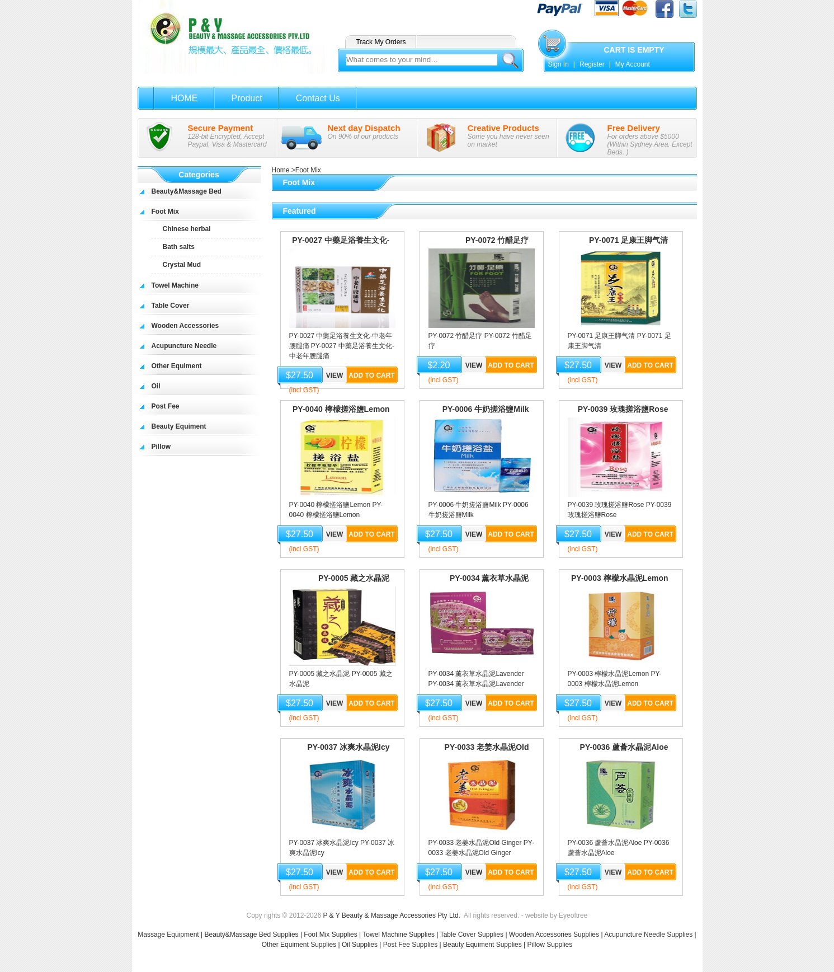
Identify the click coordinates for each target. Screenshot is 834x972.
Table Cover (171, 305)
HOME (184, 98)
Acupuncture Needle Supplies (648, 934)
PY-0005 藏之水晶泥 (354, 578)
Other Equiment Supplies (299, 944)
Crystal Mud (182, 265)
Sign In (558, 64)
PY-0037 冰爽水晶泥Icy (348, 747)
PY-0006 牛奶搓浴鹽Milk (485, 409)
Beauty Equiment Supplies (482, 944)
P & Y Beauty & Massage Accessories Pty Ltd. (391, 915)
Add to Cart (371, 375)
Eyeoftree (573, 915)
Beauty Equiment (179, 426)
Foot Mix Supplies (330, 934)
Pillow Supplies (550, 944)
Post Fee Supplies (410, 944)
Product (247, 98)
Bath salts (179, 247)
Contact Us (318, 98)
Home (281, 170)
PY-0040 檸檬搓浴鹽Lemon (341, 409)
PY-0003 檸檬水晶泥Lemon (619, 578)
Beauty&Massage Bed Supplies (251, 934)
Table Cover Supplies (471, 934)
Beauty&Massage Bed (187, 191)
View (334, 375)
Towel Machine (175, 285)
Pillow (161, 446)
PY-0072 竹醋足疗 (497, 240)
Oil (156, 386)
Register (592, 64)
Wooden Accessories (185, 326)
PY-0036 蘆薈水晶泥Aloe (624, 747)
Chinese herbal (187, 229)
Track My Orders (381, 42)
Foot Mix (165, 211)
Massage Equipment (169, 934)
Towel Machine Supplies (398, 934)
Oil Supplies (360, 944)
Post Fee (166, 406)
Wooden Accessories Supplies (554, 934)
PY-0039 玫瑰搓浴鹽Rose (623, 409)
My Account (632, 64)
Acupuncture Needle (184, 346)
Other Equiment (177, 366)
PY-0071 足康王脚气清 (628, 240)
